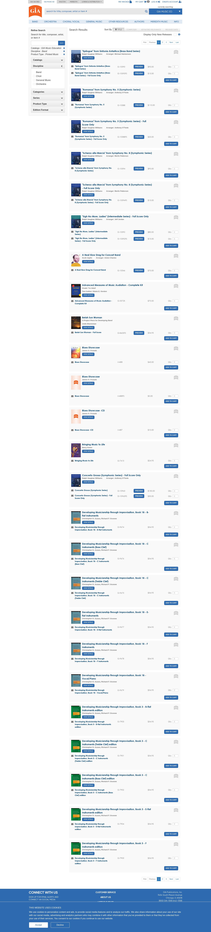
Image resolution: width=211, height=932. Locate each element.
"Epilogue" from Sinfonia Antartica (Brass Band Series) (111, 51)
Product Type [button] (48, 104)
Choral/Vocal (71, 21)
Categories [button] (48, 92)
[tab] (48, 60)
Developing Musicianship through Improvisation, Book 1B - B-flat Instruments (93, 528)
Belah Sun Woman (92, 317)
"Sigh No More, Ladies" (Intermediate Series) (91, 232)
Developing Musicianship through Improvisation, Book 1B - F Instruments (91, 659)
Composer (131, 30)
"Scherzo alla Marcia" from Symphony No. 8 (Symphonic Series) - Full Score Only (93, 201)
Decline (60, 925)
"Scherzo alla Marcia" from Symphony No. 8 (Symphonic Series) (117, 153)
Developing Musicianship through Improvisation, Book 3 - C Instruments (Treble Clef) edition (91, 758)
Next (171, 42)
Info (176, 21)
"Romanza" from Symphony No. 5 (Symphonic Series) (111, 89)
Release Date (172, 30)
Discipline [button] (48, 66)
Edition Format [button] (48, 110)
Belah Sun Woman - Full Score (88, 332)
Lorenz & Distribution (91, 2)
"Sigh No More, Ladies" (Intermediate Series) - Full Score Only (115, 216)
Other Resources (118, 21)
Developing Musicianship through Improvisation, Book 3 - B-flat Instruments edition (93, 724)
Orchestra (50, 21)
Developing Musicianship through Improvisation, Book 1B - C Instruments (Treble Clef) (92, 595)
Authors (139, 21)
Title (118, 30)
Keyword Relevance (151, 30)
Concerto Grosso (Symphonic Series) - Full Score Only (111, 475)
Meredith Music (159, 21)
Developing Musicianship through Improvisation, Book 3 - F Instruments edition (91, 861)
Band (35, 21)
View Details (88, 58)
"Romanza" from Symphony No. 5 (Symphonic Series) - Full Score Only (91, 137)
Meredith (73, 2)
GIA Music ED (49, 2)
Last (177, 42)
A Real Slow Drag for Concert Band (101, 255)
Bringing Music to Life (93, 444)
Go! (61, 43)
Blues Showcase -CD (93, 410)
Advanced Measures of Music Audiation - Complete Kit (112, 285)
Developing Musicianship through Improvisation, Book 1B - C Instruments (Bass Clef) (92, 561)
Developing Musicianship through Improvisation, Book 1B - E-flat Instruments (93, 628)
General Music (94, 21)
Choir (37, 76)
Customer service (106, 892)
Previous (152, 42)
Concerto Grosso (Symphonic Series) (91, 490)
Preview (139, 67)
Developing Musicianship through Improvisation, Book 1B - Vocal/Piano (91, 691)
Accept (38, 925)
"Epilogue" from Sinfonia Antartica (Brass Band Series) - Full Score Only (92, 74)
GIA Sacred (35, 2)
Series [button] (48, 98)
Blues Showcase (91, 347)
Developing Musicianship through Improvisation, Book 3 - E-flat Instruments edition (93, 826)
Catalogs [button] (48, 60)
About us (105, 897)
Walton (62, 2)
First (144, 42)
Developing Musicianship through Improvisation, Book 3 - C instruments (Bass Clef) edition (94, 792)
